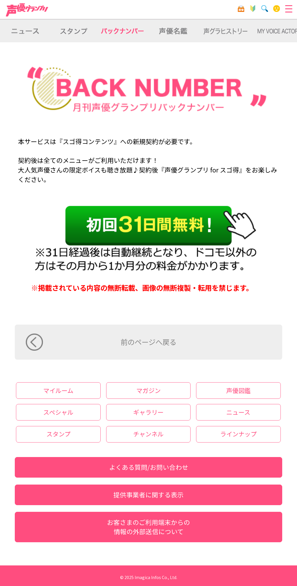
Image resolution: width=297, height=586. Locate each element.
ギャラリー (148, 412)
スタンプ (58, 434)
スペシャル (58, 412)
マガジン (148, 390)
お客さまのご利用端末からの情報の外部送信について (148, 527)
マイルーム (276, 8)
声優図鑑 (238, 390)
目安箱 (241, 8)
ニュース (238, 412)
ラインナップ (238, 434)
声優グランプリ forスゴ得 (27, 10)
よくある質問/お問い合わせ (148, 467)
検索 (264, 8)
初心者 (252, 8)
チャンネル (148, 434)
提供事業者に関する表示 (148, 494)
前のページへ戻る (148, 342)
